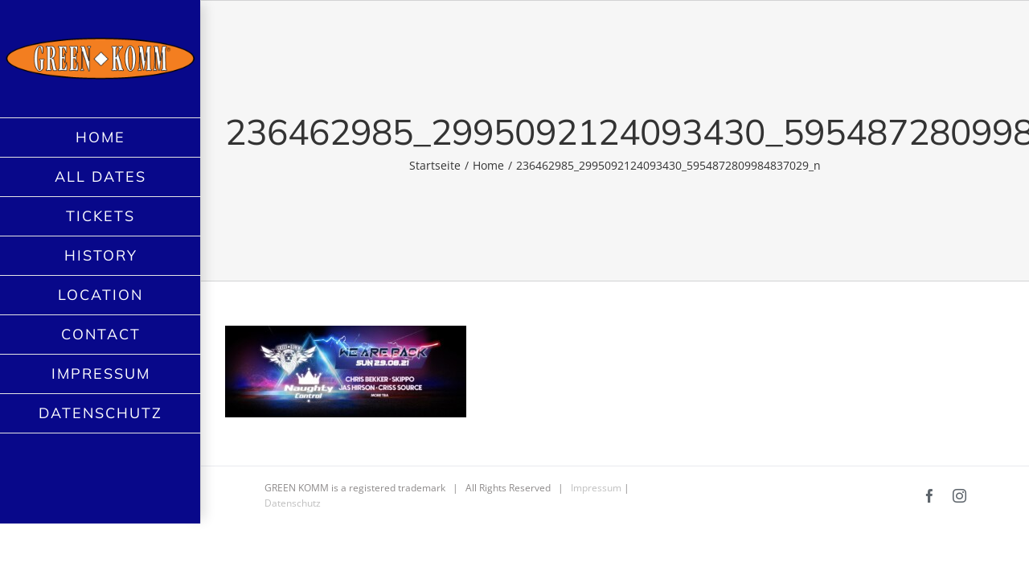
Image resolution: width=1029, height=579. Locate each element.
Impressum (596, 488)
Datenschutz (292, 503)
